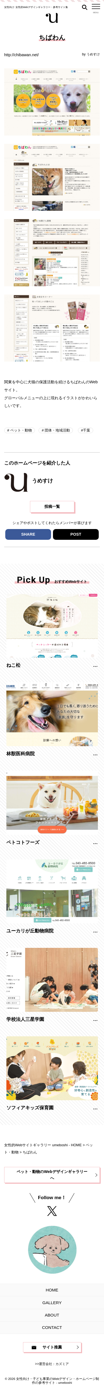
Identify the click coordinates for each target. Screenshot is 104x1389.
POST (75, 534)
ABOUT (52, 1315)
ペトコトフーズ (22, 842)
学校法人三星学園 (25, 1019)
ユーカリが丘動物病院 (30, 931)
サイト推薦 (52, 1347)
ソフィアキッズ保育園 (30, 1107)
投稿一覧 (52, 506)
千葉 (86, 430)
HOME (52, 1290)
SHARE (28, 534)
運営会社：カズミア (54, 1364)
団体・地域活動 (57, 430)
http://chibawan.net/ (21, 55)
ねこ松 (13, 665)
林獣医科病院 (20, 753)
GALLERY (52, 1302)
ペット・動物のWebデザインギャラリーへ (52, 1174)
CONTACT (52, 1327)
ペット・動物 (20, 430)
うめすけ (93, 54)
